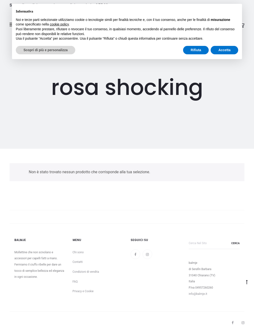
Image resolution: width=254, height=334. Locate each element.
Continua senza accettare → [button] (216, 10)
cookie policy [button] (59, 24)
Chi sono (78, 252)
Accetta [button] (224, 50)
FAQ (75, 281)
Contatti (78, 262)
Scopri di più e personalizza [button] (45, 50)
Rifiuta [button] (196, 50)
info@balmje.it (198, 294)
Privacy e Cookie (83, 291)
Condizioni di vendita (86, 271)
